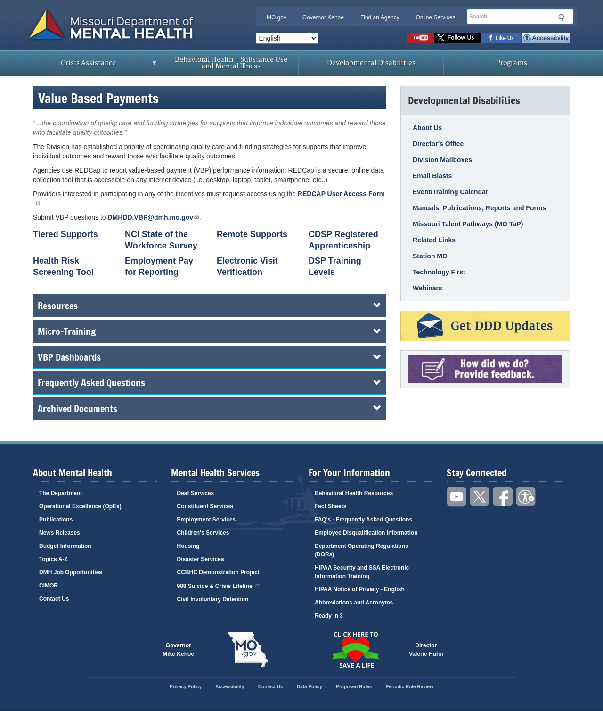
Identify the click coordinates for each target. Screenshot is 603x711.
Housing (188, 546)
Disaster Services (200, 559)
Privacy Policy (186, 686)
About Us (427, 128)
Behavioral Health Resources (354, 493)
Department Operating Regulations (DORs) (361, 550)
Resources (210, 305)
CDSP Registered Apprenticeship (343, 240)
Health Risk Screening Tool (63, 266)
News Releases (59, 532)
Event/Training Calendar (450, 192)
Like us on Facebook (501, 38)
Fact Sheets (330, 506)
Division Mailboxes (442, 160)
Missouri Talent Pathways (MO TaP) (468, 224)
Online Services (435, 17)
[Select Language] (287, 38)
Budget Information (65, 546)
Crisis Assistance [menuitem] (91, 66)
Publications (56, 519)
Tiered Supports (65, 234)
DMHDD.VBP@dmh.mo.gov (154, 217)
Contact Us (54, 598)
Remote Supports (252, 234)
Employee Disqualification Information (366, 532)
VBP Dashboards (210, 357)
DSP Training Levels (335, 266)
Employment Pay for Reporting (159, 266)
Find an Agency (379, 17)
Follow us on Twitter (457, 38)
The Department (60, 493)
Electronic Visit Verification (247, 266)
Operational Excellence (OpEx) (80, 506)
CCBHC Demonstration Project (218, 572)
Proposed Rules (354, 686)
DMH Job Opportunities (70, 572)
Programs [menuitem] (511, 63)
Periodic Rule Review (409, 686)
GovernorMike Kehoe (178, 649)
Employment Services (206, 519)
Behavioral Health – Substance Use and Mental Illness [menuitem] (231, 63)
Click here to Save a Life (355, 650)
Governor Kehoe (323, 17)
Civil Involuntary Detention (213, 599)
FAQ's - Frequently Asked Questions (363, 519)
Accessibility (546, 38)
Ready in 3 (329, 615)
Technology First (439, 272)
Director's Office (438, 144)
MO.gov (276, 17)
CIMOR (48, 585)
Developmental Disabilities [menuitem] (371, 63)
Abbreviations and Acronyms (354, 602)
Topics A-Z (53, 559)
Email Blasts (432, 176)
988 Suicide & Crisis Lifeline (219, 585)
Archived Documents (210, 408)
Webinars (427, 288)
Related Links (434, 240)
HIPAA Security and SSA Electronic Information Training (362, 571)
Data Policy (309, 686)
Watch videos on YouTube (420, 38)
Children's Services (203, 532)
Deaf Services (195, 493)
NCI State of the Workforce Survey (161, 240)
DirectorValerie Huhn (426, 649)
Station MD (430, 256)
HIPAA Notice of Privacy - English (360, 589)
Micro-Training (210, 331)
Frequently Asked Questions (210, 382)
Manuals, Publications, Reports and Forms (479, 208)
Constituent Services (205, 506)
